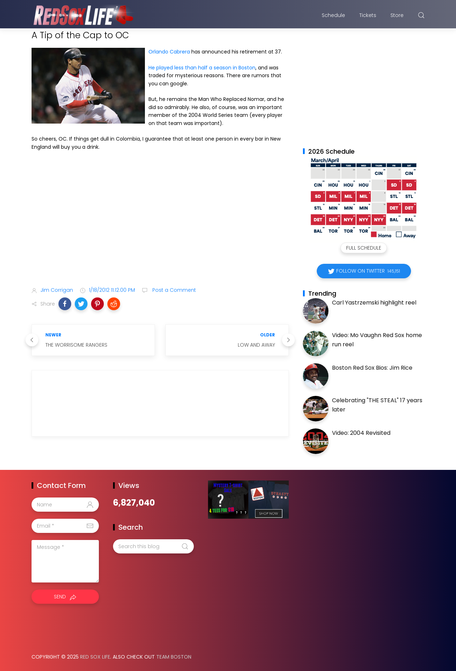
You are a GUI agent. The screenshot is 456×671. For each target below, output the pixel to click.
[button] (64, 303)
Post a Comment (173, 290)
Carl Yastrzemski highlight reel (374, 302)
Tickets (367, 15)
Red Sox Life (95, 656)
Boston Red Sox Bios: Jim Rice (372, 368)
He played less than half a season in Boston (201, 67)
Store (397, 15)
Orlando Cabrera (169, 51)
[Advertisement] (160, 225)
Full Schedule (363, 247)
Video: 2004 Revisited (361, 433)
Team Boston (173, 656)
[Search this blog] (153, 546)
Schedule (333, 15)
